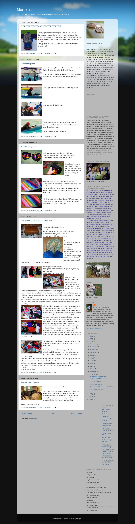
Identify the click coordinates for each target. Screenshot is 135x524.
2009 (90, 394)
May (91, 363)
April (92, 366)
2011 (90, 339)
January (93, 374)
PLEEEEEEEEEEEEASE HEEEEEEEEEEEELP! (41, 26)
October (93, 349)
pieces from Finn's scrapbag (108, 419)
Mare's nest (26, 10)
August (92, 355)
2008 (90, 396)
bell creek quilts (107, 458)
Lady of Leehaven (107, 430)
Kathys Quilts (106, 437)
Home (51, 414)
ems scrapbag (106, 447)
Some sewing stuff (28, 147)
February (93, 371)
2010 (90, 341)
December (93, 344)
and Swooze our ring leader (107, 463)
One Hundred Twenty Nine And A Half (36, 221)
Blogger (78, 518)
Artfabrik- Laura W (108, 460)
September (94, 352)
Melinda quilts (106, 425)
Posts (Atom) (33, 418)
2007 (90, 399)
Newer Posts (26, 414)
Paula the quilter (107, 423)
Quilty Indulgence (107, 414)
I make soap (106, 444)
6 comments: (47, 372)
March (92, 369)
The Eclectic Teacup (106, 410)
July (91, 358)
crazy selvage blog (108, 449)
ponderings (105, 416)
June (92, 360)
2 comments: (48, 53)
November (93, 347)
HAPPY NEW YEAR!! (30, 383)
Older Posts (76, 414)
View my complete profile (94, 328)
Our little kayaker (28, 63)
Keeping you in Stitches (106, 434)
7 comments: (48, 136)
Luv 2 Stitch (106, 428)
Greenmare (99, 305)
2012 (90, 336)
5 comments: (48, 210)
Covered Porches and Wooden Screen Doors (107, 453)
